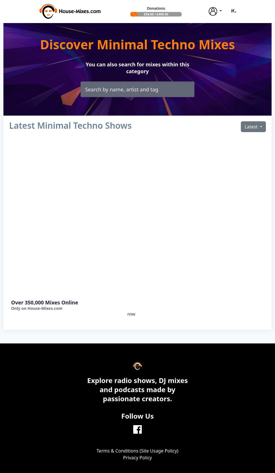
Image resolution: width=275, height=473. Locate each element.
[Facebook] (137, 429)
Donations (156, 8)
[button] (234, 10)
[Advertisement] (72, 217)
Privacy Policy (137, 457)
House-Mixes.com (44, 308)
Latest (252, 127)
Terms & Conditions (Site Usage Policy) (137, 451)
